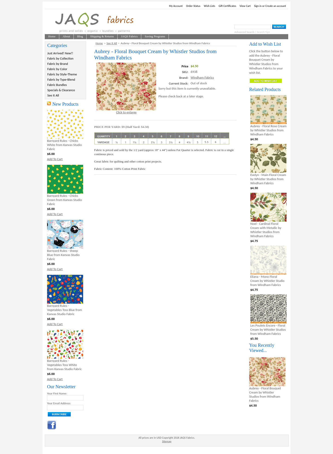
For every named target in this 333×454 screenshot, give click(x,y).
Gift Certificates (227, 6)
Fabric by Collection (60, 58)
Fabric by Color (57, 69)
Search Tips (263, 32)
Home (99, 43)
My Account (176, 6)
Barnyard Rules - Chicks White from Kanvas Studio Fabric (64, 145)
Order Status (193, 6)
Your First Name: (57, 393)
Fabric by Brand (57, 64)
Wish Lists (209, 6)
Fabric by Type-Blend (61, 79)
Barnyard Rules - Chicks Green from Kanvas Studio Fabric (64, 200)
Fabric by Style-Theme (62, 74)
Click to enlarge (126, 112)
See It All (53, 95)
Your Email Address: (59, 403)
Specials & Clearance (61, 90)
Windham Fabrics (202, 77)
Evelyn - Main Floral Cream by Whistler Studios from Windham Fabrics (268, 179)
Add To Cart (55, 159)
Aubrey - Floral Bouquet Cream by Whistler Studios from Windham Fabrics (265, 394)
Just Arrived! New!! (60, 53)
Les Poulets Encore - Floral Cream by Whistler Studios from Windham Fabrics (268, 329)
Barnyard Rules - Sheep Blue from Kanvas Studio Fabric (63, 255)
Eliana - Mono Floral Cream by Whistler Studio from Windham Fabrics (267, 281)
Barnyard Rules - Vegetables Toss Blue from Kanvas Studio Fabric (64, 310)
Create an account (275, 6)
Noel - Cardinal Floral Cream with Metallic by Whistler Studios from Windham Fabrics (265, 230)
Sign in (258, 6)
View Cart (245, 6)
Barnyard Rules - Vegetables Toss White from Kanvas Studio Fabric (64, 365)
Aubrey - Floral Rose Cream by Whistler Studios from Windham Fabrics (268, 130)
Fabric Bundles (57, 85)
